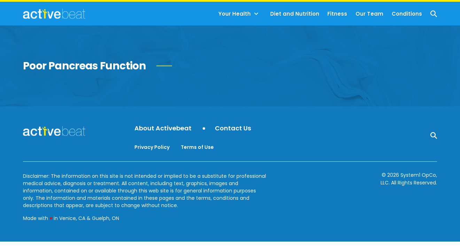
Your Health (234, 14)
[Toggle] (256, 14)
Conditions (407, 14)
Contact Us (233, 128)
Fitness (337, 14)
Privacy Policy (152, 147)
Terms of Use (197, 147)
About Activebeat (163, 128)
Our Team (369, 14)
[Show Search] (433, 13)
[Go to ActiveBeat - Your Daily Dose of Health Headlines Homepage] (54, 13)
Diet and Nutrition (294, 14)
